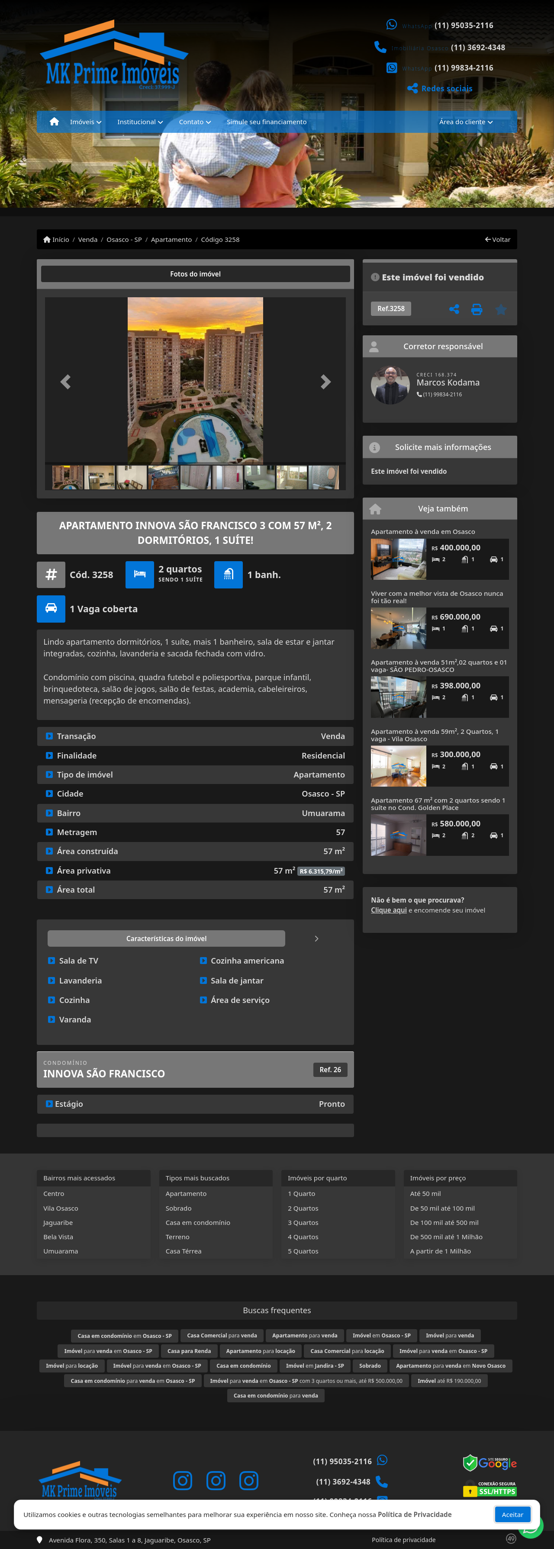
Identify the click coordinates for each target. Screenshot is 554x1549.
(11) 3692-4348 (478, 47)
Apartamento (171, 239)
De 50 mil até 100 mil (442, 1208)
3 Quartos (303, 1222)
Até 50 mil (425, 1193)
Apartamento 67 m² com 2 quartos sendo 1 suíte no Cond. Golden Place (438, 804)
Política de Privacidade (415, 1512)
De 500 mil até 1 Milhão (446, 1236)
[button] (67, 381)
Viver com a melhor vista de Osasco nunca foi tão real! (437, 597)
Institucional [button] (137, 121)
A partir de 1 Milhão (440, 1251)
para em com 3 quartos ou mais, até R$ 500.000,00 (306, 1381)
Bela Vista (58, 1236)
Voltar (498, 239)
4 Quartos (303, 1236)
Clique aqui (389, 910)
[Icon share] (182, 1480)
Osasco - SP (124, 239)
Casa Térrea (184, 1251)
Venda (88, 239)
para (222, 1335)
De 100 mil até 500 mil (444, 1222)
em (125, 1336)
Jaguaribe (58, 1222)
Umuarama (60, 1251)
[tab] (73, 274)
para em (108, 1351)
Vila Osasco (60, 1208)
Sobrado (179, 1208)
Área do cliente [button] (462, 121)
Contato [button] (191, 121)
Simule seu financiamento (266, 121)
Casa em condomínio (198, 1222)
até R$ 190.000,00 (449, 1381)
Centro (53, 1193)
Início (56, 239)
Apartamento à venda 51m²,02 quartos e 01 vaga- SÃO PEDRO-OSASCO (439, 666)
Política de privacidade (403, 1540)
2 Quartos (303, 1208)
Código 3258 (220, 239)
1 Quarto (301, 1193)
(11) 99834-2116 (464, 68)
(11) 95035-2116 (464, 25)
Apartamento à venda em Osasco (423, 531)
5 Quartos (303, 1251)
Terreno (178, 1236)
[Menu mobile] (54, 121)
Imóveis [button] (82, 121)
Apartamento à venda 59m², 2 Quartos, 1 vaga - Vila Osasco (435, 735)
